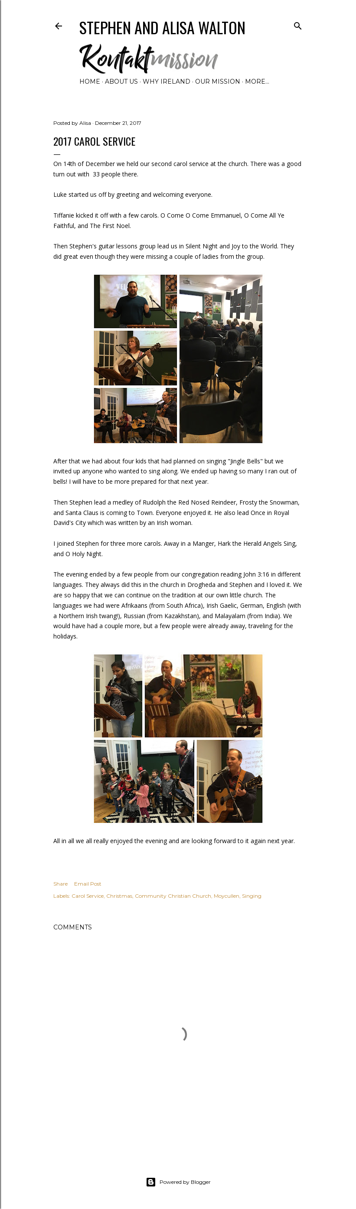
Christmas (119, 896)
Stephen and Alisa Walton (162, 27)
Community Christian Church (173, 896)
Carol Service (88, 896)
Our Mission (217, 81)
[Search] (298, 24)
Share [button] (60, 883)
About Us (121, 81)
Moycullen (226, 896)
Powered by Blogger (178, 1182)
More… (257, 81)
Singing (251, 896)
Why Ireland (166, 81)
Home (89, 81)
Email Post (87, 883)
